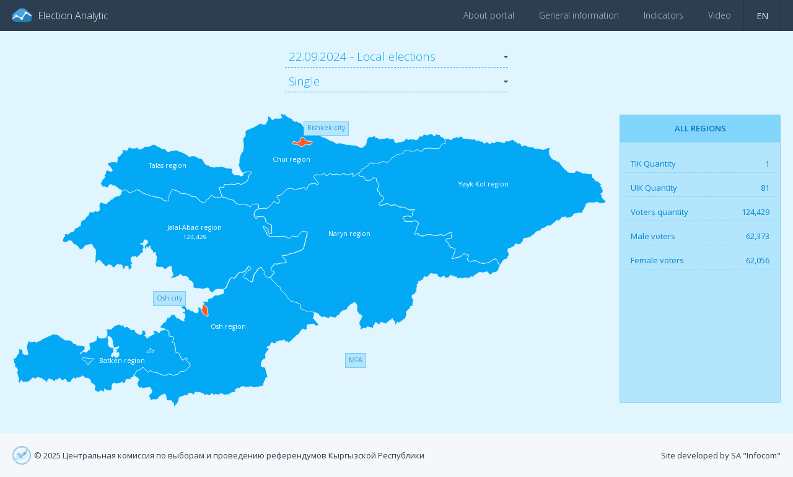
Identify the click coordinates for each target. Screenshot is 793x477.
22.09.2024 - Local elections (362, 56)
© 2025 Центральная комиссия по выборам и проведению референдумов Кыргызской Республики (229, 455)
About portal (488, 15)
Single (304, 81)
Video (719, 15)
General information (579, 15)
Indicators (663, 15)
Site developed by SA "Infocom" (721, 455)
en (762, 16)
